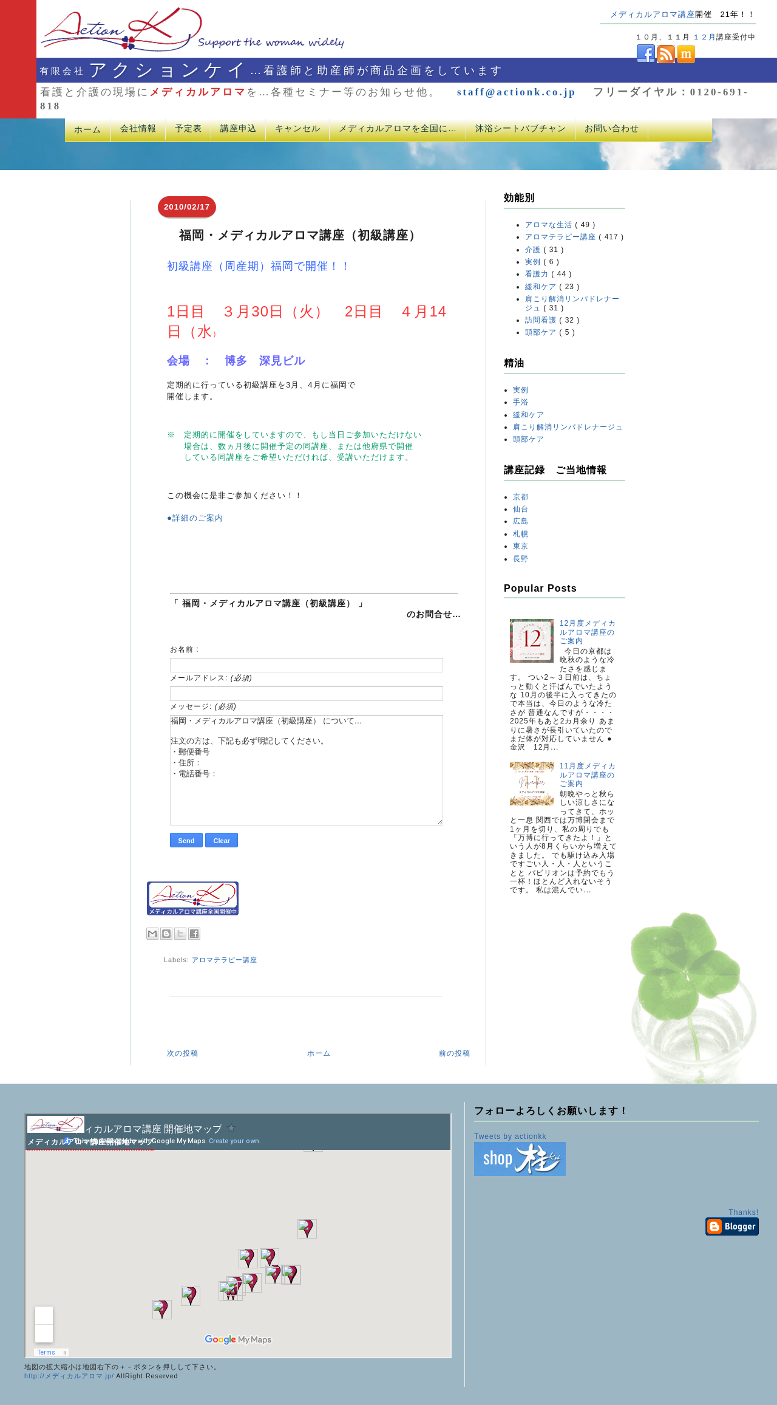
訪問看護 (542, 320)
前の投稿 (454, 1053)
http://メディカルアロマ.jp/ (69, 1375)
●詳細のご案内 (195, 517)
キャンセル (298, 128)
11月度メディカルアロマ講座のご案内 (588, 775)
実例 (534, 262)
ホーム (87, 129)
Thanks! (743, 1212)
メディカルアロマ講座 (652, 14)
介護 (534, 249)
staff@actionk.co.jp (517, 92)
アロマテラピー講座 (224, 959)
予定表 (188, 128)
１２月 (704, 37)
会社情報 (138, 128)
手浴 (521, 402)
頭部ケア (542, 332)
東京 (521, 546)
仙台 (521, 509)
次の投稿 (182, 1053)
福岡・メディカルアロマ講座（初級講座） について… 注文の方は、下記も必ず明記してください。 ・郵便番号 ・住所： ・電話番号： (306, 770)
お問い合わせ (612, 128)
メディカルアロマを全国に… (398, 128)
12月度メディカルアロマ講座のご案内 (588, 632)
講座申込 (238, 128)
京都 (521, 497)
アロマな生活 (550, 224)
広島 (521, 521)
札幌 (521, 534)
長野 (521, 559)
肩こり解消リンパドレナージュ (568, 427)
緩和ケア (542, 286)
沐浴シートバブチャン (520, 128)
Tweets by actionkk (510, 1136)
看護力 (538, 274)
